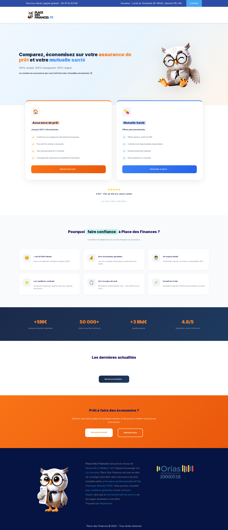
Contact (194, 3)
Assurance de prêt (99, 432)
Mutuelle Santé (130, 433)
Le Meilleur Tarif (105, 468)
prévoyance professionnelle (118, 481)
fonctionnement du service (121, 494)
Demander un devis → (159, 169)
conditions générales (101, 490)
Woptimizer (106, 503)
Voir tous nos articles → (114, 379)
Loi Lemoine (92, 472)
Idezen (89, 468)
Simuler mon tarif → (68, 169)
